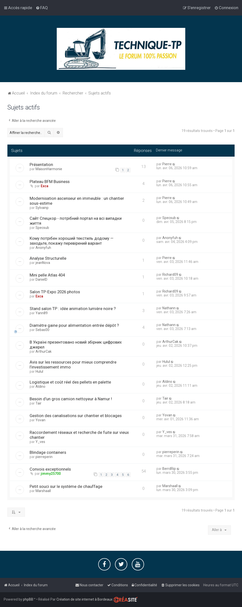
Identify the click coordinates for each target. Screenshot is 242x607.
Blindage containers (48, 452)
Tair (38, 403)
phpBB (28, 599)
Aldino (40, 386)
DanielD (41, 279)
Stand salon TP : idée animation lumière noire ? (73, 308)
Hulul (39, 371)
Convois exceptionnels (50, 469)
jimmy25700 (51, 474)
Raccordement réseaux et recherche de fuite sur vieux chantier (79, 435)
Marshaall (43, 491)
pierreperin (44, 457)
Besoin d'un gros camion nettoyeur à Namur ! (71, 398)
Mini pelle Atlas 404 (47, 275)
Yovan (40, 420)
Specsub (42, 228)
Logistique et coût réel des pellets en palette (70, 382)
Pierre (167, 164)
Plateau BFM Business (50, 181)
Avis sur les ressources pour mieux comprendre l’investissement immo (73, 364)
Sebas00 (42, 330)
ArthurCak (44, 351)
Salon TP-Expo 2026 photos (55, 291)
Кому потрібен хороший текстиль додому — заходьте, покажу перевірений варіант (71, 241)
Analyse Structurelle (48, 258)
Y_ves (40, 442)
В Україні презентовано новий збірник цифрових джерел (76, 344)
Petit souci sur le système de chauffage (66, 486)
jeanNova (43, 263)
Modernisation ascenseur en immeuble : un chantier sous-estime (77, 201)
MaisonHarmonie (49, 169)
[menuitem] (42, 7)
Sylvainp (42, 208)
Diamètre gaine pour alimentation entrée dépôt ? (74, 325)
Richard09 (170, 274)
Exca (44, 186)
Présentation (41, 164)
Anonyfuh (43, 248)
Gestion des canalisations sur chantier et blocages (76, 415)
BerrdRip (169, 469)
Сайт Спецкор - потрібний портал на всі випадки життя (76, 221)
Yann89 (42, 313)
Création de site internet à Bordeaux (84, 599)
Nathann (169, 308)
